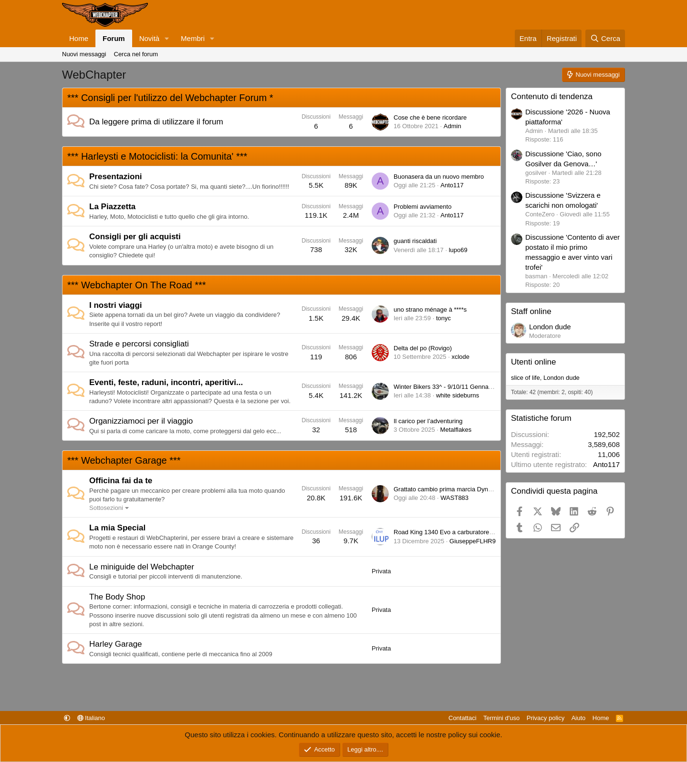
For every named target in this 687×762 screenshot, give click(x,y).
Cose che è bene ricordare (430, 117)
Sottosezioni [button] (106, 507)
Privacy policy (545, 717)
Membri (193, 38)
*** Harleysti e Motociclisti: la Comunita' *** (157, 156)
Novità (149, 38)
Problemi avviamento (422, 206)
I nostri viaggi (115, 305)
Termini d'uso (501, 717)
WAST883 (454, 497)
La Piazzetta (112, 206)
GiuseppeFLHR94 (474, 541)
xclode (460, 356)
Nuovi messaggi (84, 54)
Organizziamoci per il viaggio (141, 421)
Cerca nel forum (136, 54)
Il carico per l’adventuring (428, 421)
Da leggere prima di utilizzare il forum (156, 121)
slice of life (525, 377)
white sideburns (457, 395)
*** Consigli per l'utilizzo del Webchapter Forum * (170, 97)
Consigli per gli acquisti (135, 236)
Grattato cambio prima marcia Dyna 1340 (450, 489)
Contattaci (462, 717)
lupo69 (458, 250)
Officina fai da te (120, 480)
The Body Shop (117, 596)
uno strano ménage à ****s (430, 309)
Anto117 (451, 185)
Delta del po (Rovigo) (423, 348)
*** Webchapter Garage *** (124, 460)
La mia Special (117, 527)
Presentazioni (115, 176)
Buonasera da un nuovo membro (439, 176)
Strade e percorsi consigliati (139, 343)
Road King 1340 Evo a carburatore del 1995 (454, 532)
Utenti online (533, 361)
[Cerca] (605, 38)
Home (78, 38)
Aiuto (579, 717)
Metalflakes (456, 429)
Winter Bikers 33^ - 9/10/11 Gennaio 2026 (451, 386)
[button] (167, 38)
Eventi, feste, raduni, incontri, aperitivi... (166, 382)
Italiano (91, 717)
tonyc (443, 318)
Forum (114, 38)
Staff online (531, 311)
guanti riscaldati (415, 240)
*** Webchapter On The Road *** (136, 285)
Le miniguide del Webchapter (141, 566)
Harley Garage (115, 644)
